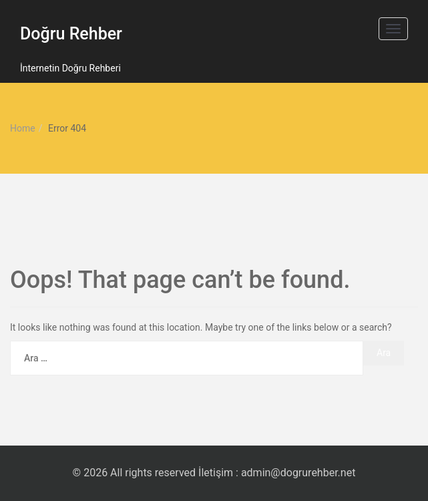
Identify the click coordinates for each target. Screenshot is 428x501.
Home (22, 128)
